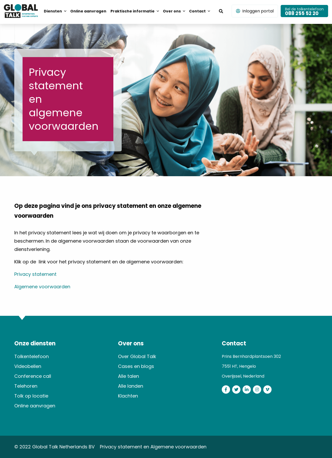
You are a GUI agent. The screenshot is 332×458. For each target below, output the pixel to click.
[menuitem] (55, 11)
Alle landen (130, 386)
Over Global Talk (137, 356)
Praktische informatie (132, 11)
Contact (197, 11)
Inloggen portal (255, 11)
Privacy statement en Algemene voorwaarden (153, 446)
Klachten (128, 396)
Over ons (172, 11)
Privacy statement (35, 274)
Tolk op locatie (31, 396)
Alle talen (128, 376)
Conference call (32, 376)
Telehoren (25, 386)
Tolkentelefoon (31, 356)
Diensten (53, 11)
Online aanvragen (88, 11)
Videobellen (27, 366)
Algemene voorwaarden (42, 286)
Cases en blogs (136, 366)
